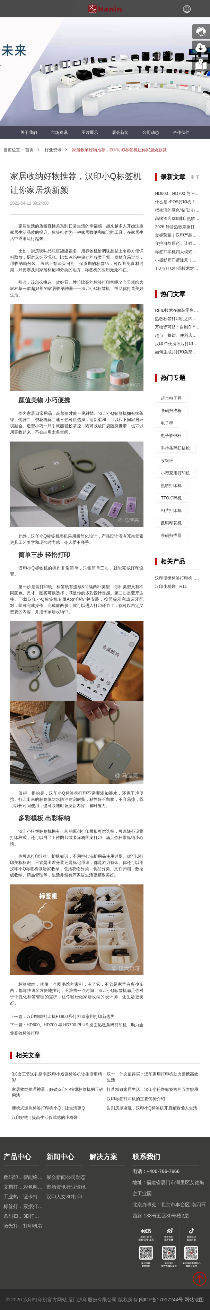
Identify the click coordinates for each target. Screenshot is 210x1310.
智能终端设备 (33, 1177)
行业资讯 (53, 149)
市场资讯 (59, 132)
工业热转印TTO (13, 1196)
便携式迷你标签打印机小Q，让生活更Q (48, 1108)
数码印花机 (171, 523)
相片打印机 (171, 510)
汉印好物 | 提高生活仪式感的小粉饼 (45, 1117)
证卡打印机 (33, 1196)
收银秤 (167, 460)
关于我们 (28, 132)
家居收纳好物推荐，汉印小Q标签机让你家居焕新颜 (119, 149)
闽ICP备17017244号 (161, 1299)
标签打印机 (13, 1206)
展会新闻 (120, 132)
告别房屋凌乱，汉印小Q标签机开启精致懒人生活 (152, 1108)
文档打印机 (13, 1187)
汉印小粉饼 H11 (171, 586)
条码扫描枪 (171, 410)
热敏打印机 (171, 485)
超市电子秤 (171, 398)
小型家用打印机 (175, 473)
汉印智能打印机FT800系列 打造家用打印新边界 (71, 1016)
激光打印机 (13, 1225)
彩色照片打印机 (33, 1187)
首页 (29, 149)
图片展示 (89, 132)
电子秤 (167, 423)
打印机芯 (33, 1225)
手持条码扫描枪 (175, 448)
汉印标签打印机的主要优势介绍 (136, 1098)
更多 (195, 177)
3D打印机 (33, 1216)
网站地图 (194, 1299)
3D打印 (74, 1196)
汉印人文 (56, 1196)
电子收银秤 (171, 435)
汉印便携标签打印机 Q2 (178, 578)
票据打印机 (33, 1206)
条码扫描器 (171, 535)
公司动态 (150, 132)
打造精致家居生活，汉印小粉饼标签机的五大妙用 (152, 1089)
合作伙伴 (181, 132)
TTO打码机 (171, 498)
